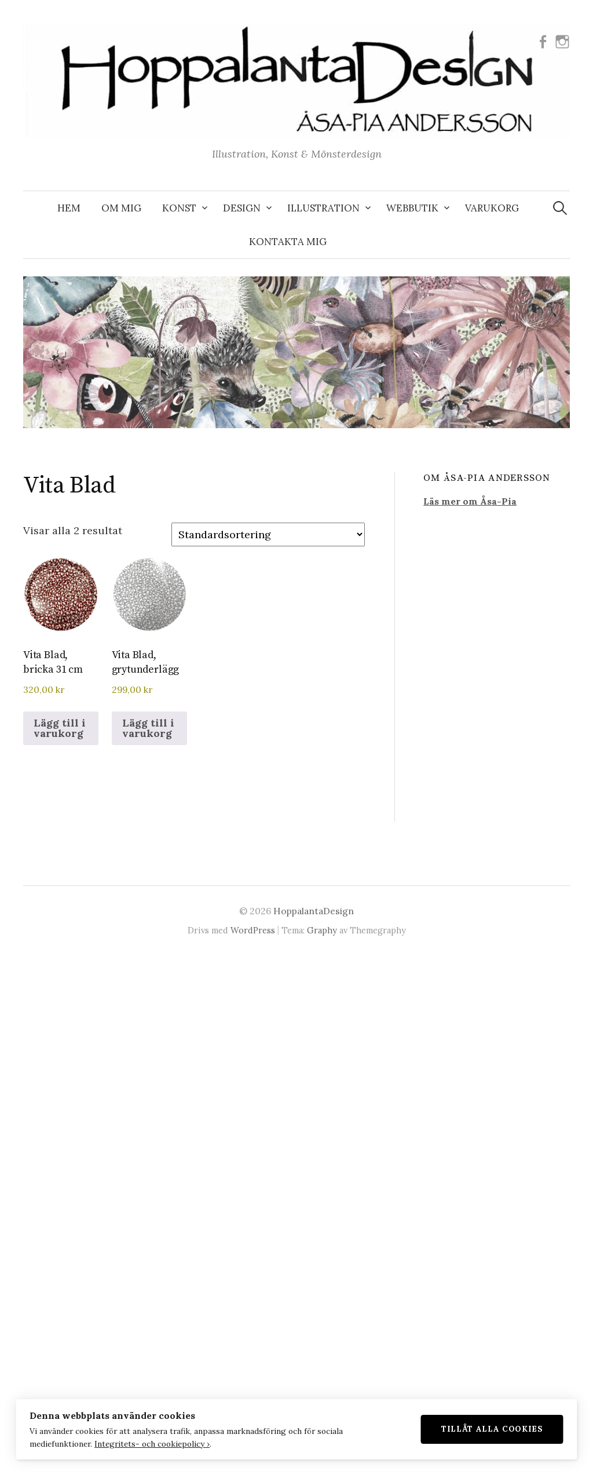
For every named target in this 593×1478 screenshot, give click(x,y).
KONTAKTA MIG (288, 241)
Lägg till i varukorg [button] (60, 728)
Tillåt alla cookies (492, 1429)
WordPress (252, 930)
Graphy (322, 930)
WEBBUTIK (412, 208)
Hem (68, 208)
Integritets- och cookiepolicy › (152, 1443)
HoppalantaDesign (313, 911)
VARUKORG (492, 208)
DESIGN (242, 208)
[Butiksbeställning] (268, 534)
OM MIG (121, 208)
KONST (179, 208)
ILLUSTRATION (323, 208)
